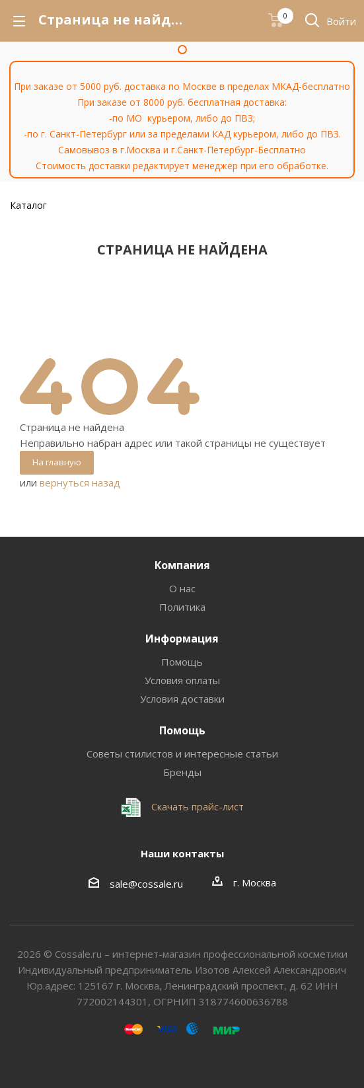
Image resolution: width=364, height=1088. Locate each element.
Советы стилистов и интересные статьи (182, 753)
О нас (182, 588)
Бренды (182, 772)
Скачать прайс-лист (196, 806)
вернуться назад (80, 482)
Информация (182, 638)
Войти (341, 21)
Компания (182, 565)
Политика (182, 606)
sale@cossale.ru (146, 883)
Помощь (182, 661)
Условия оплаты (182, 680)
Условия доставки (182, 698)
